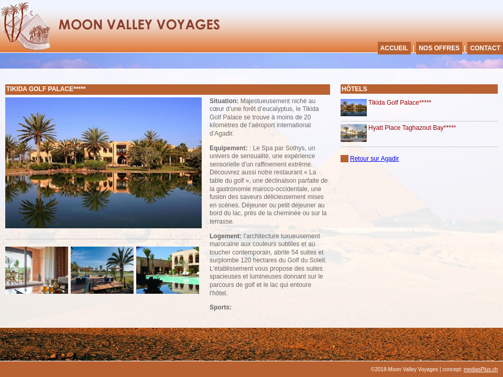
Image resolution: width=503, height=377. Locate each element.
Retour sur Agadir (374, 158)
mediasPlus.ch (481, 369)
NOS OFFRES (439, 48)
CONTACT (485, 48)
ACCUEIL (394, 48)
